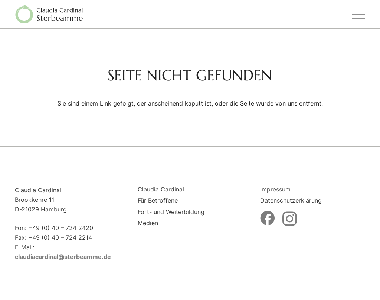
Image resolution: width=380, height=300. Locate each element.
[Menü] (358, 14)
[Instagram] (289, 219)
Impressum (275, 189)
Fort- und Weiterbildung (171, 212)
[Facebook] (267, 218)
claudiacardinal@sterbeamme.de (63, 256)
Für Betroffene (158, 200)
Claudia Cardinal (161, 189)
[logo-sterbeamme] (49, 14)
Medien (148, 223)
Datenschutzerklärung (291, 200)
